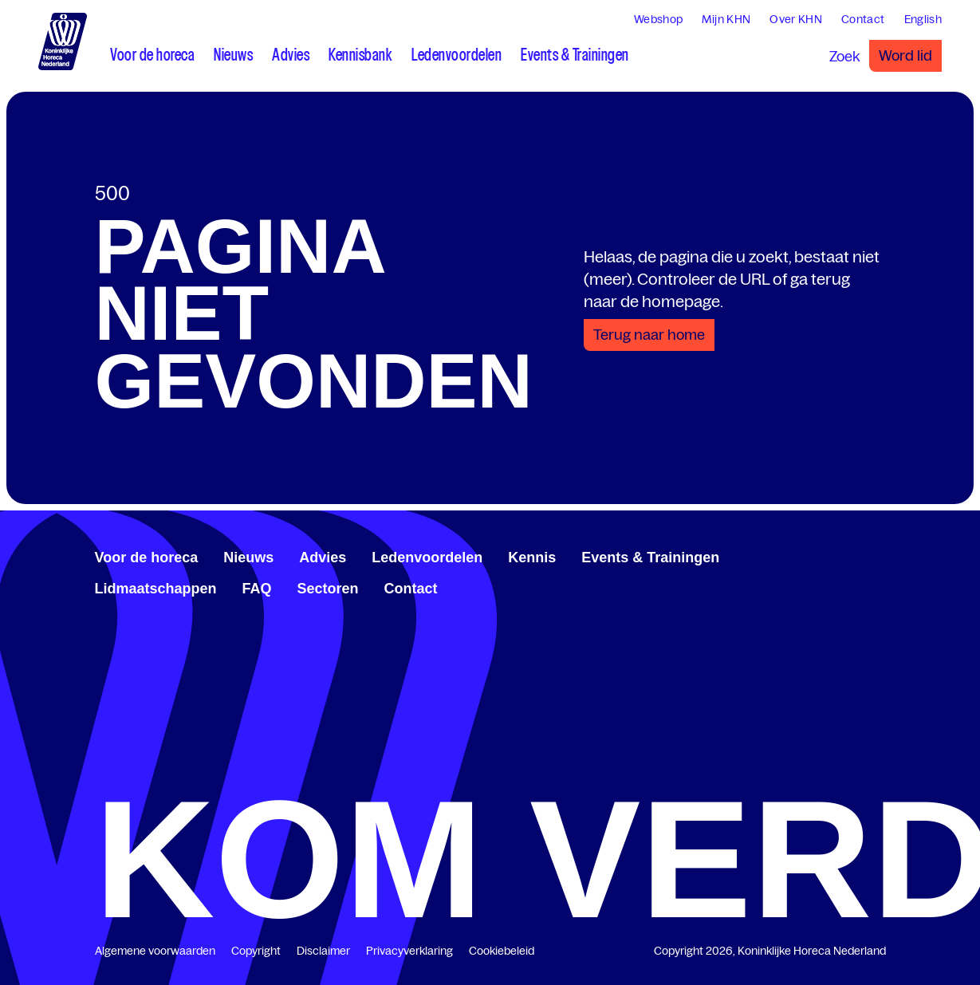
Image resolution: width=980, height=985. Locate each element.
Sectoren (328, 589)
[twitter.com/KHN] (854, 555)
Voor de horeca (147, 557)
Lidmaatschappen (156, 589)
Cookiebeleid (501, 951)
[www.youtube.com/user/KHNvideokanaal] (866, 555)
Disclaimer (323, 951)
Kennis (532, 557)
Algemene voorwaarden (155, 951)
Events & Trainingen (650, 557)
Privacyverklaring (409, 951)
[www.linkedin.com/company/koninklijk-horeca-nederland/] (841, 555)
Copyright (256, 951)
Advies (322, 557)
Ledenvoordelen (427, 557)
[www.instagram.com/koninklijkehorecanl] (879, 555)
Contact (411, 589)
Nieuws (248, 557)
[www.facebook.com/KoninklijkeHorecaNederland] (828, 555)
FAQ (257, 589)
